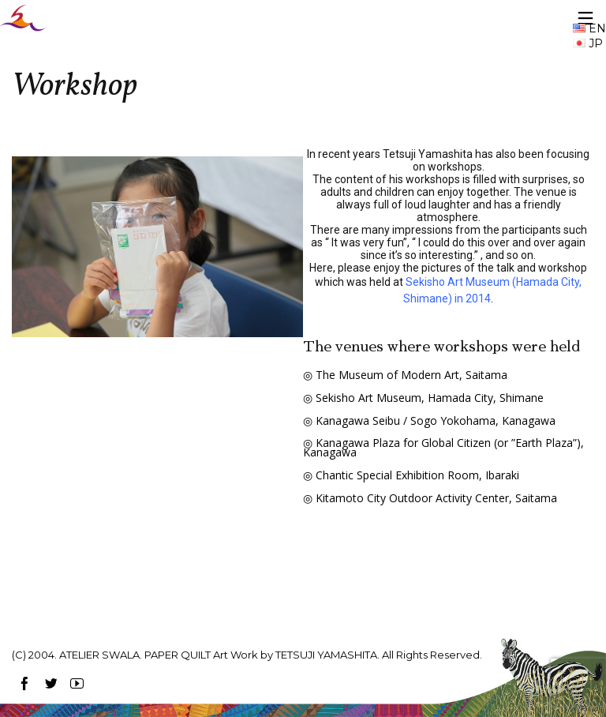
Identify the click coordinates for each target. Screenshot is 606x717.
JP (588, 43)
